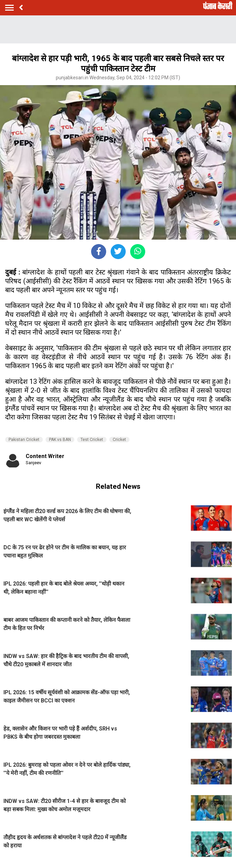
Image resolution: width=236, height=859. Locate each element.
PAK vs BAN (60, 439)
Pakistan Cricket (24, 439)
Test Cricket (91, 439)
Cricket (119, 439)
